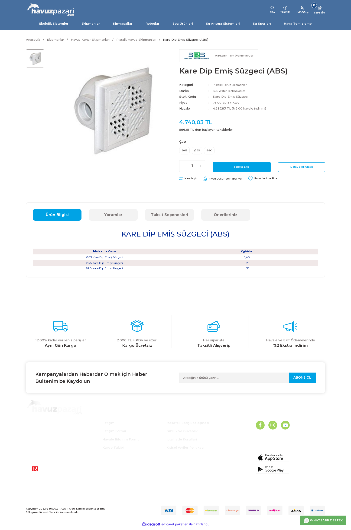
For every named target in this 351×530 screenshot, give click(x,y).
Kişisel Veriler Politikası (185, 450)
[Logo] (50, 10)
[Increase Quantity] (200, 168)
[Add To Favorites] (272, 181)
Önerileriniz (225, 217)
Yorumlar (113, 217)
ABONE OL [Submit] (302, 380)
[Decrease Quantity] (184, 168)
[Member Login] (302, 10)
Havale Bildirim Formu (121, 441)
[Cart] (319, 9)
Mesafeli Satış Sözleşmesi (187, 425)
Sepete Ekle (242, 168)
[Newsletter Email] (247, 380)
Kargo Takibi (113, 450)
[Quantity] (192, 168)
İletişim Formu (114, 433)
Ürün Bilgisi (57, 217)
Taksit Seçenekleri (169, 217)
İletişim (108, 425)
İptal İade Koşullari (181, 441)
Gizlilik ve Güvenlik (182, 433)
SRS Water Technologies (232, 91)
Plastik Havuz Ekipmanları (233, 85)
